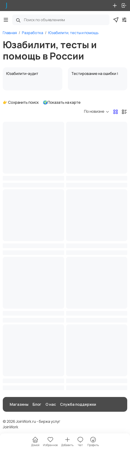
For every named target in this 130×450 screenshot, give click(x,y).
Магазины (19, 404)
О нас (50, 404)
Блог (37, 404)
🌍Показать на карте (62, 102)
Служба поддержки (78, 404)
